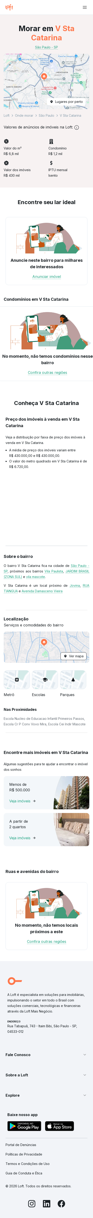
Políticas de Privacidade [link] (24, 1154)
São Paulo (46, 115)
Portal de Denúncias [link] (21, 1145)
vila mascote (35, 577)
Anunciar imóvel (46, 276)
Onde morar (24, 115)
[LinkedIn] (46, 1204)
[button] (46, 81)
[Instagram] (32, 1204)
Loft (6, 115)
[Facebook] (61, 1204)
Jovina (75, 585)
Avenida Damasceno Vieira (42, 591)
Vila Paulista (54, 571)
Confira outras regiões (47, 372)
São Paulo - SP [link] (46, 47)
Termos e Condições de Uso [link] (28, 1164)
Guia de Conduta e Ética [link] (24, 1173)
